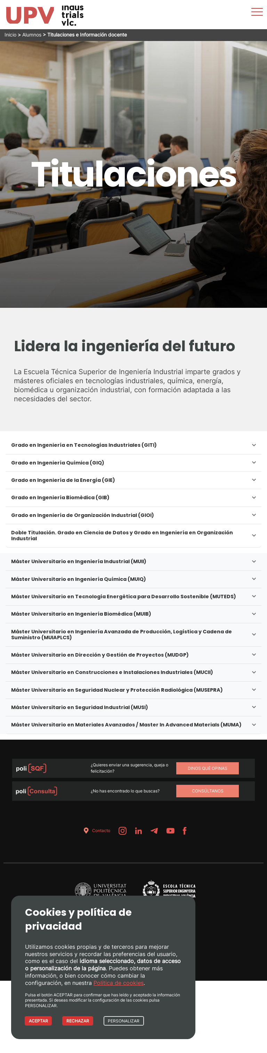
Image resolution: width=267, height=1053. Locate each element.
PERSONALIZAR (126, 1020)
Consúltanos (208, 790)
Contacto (95, 831)
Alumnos (31, 35)
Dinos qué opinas (207, 768)
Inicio (10, 35)
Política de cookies (119, 982)
